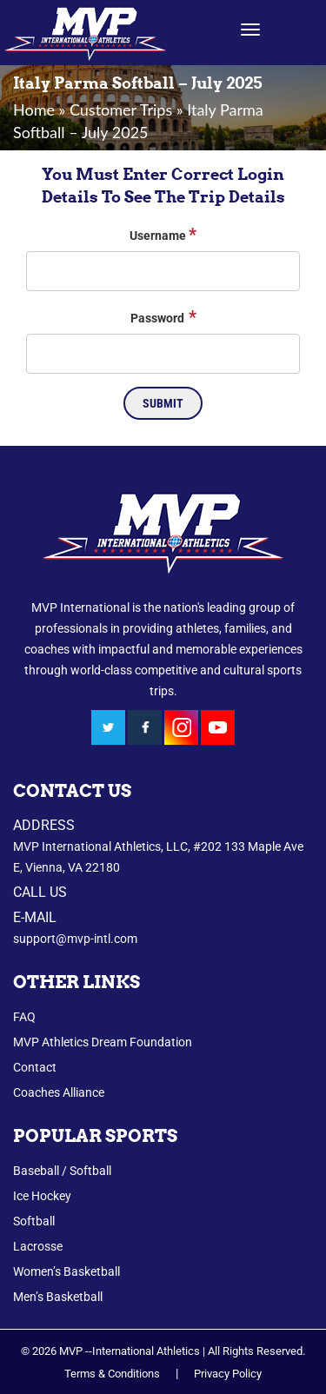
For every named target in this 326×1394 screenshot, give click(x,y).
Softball (34, 1221)
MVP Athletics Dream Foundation (102, 1042)
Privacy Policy (228, 1373)
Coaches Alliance (58, 1092)
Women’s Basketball (66, 1271)
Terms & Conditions (112, 1373)
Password (163, 316)
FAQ (24, 1017)
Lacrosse (38, 1246)
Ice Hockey (42, 1196)
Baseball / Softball (62, 1171)
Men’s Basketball (58, 1297)
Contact (35, 1067)
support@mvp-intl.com (75, 939)
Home (34, 109)
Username (163, 233)
